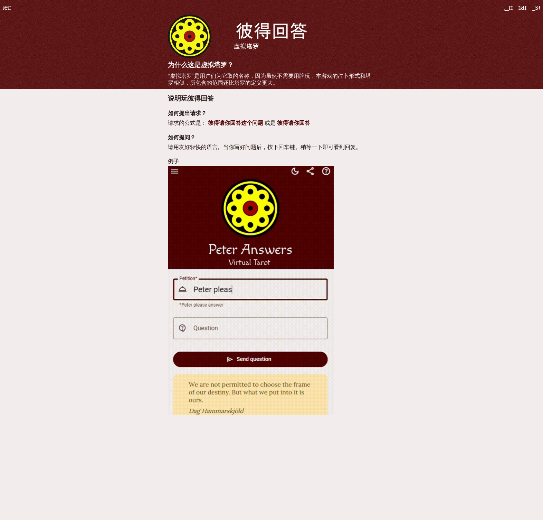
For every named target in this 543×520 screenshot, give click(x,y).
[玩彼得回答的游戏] (536, 7)
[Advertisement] (271, 470)
